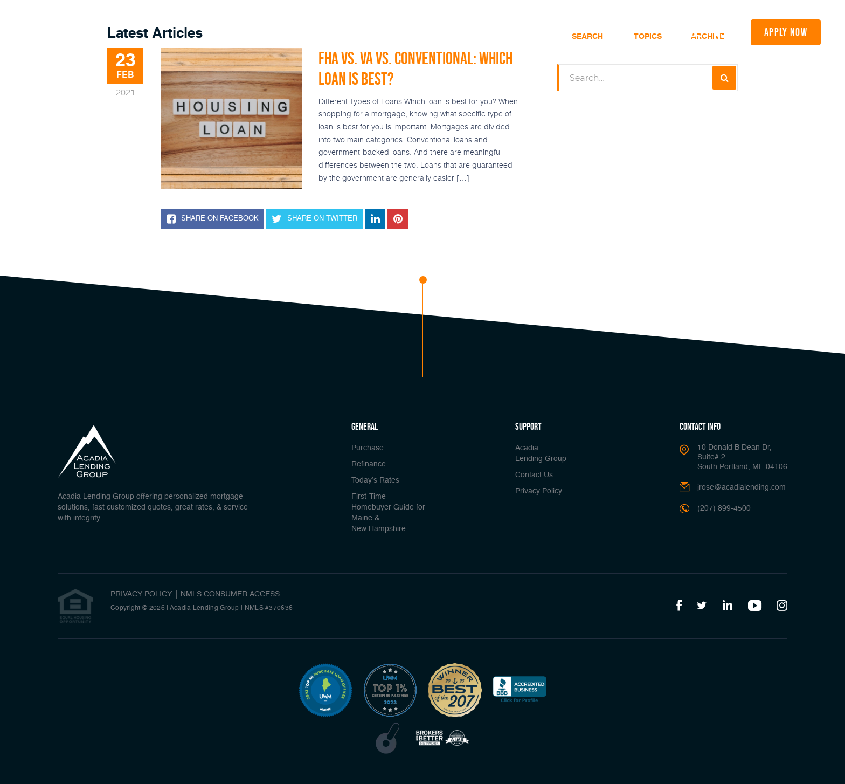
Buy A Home (274, 31)
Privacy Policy (538, 491)
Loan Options (439, 31)
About (559, 31)
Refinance (321, 31)
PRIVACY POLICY (141, 594)
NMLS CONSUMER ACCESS (230, 594)
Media (599, 31)
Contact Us (534, 475)
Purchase (367, 448)
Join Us (640, 31)
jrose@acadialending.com (741, 487)
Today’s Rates (371, 31)
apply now (785, 32)
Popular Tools (506, 31)
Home (235, 31)
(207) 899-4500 (700, 32)
